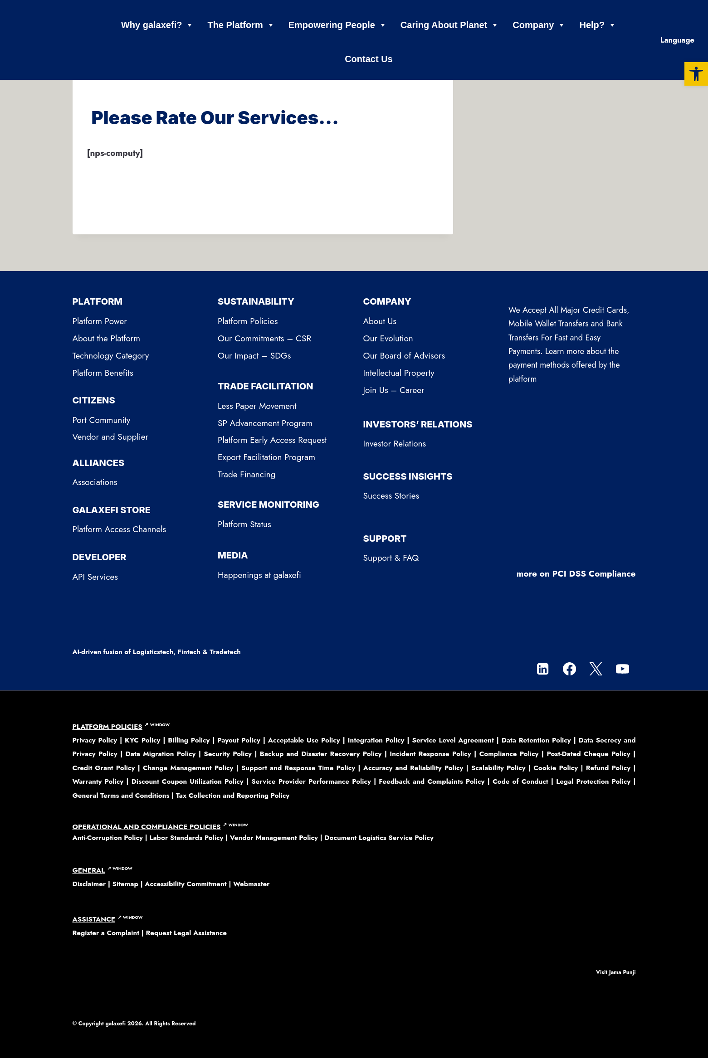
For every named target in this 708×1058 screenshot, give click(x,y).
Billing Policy (189, 740)
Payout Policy (238, 740)
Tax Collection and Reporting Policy (232, 796)
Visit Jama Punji (615, 972)
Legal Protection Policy (593, 781)
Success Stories (391, 496)
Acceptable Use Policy (304, 740)
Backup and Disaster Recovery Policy (321, 754)
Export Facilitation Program (266, 457)
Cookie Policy (555, 768)
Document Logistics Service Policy (379, 838)
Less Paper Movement (257, 406)
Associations (95, 482)
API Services (95, 577)
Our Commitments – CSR (264, 338)
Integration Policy (376, 740)
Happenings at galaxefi (259, 575)
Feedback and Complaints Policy (431, 781)
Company (539, 25)
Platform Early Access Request (272, 440)
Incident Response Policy (430, 754)
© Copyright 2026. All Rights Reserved (134, 1023)
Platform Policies (248, 321)
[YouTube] (622, 668)
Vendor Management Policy (274, 838)
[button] (696, 74)
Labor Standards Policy (186, 838)
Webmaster (251, 884)
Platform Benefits (103, 373)
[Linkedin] (542, 668)
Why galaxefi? (157, 25)
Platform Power (100, 321)
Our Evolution (388, 338)
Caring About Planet (449, 25)
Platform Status (244, 524)
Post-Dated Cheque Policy (588, 754)
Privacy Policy (96, 740)
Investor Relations (394, 443)
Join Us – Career (394, 390)
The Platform (240, 25)
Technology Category (111, 355)
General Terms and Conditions (121, 796)
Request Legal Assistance (186, 933)
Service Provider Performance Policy (311, 781)
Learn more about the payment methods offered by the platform (564, 365)
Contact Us (369, 59)
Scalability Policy (498, 768)
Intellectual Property (399, 373)
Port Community (102, 420)
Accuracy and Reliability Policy (413, 768)
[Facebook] (569, 668)
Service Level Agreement (452, 740)
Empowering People (337, 25)
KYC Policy (144, 740)
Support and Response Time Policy (298, 768)
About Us (380, 321)
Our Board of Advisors (404, 355)
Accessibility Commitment (185, 884)
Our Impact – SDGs (254, 355)
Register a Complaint (106, 933)
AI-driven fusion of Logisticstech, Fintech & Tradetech (157, 652)
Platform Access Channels (119, 529)
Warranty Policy (98, 781)
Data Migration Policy (161, 754)
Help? (597, 25)
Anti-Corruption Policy (108, 838)
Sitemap (125, 884)
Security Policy (228, 754)
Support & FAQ (391, 558)
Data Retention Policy (536, 740)
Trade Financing (247, 474)
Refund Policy (608, 768)
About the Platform (107, 338)
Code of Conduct (520, 781)
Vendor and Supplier (111, 437)
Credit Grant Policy (104, 768)
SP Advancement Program (265, 423)
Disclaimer (89, 884)
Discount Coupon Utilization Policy (188, 781)
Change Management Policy (188, 768)
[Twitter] (595, 668)
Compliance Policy (509, 754)
